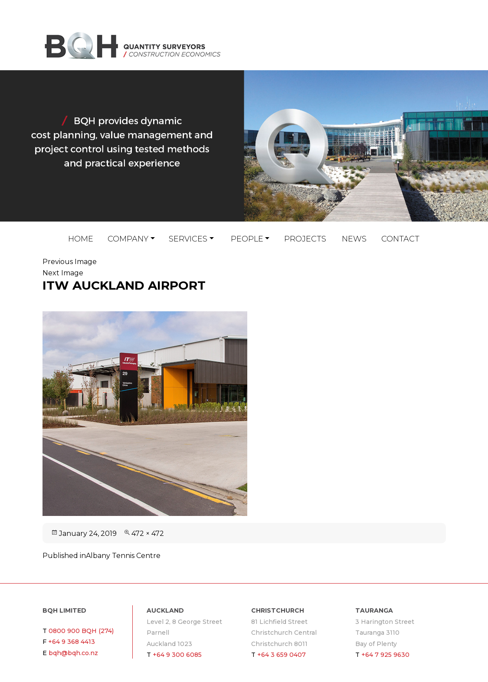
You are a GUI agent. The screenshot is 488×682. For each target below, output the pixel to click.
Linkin (429, 55)
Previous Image (70, 262)
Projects (305, 239)
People (247, 239)
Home (80, 239)
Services (188, 239)
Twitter (441, 55)
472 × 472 (147, 533)
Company (128, 239)
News (354, 239)
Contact (400, 239)
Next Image (63, 273)
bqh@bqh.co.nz (420, 55)
